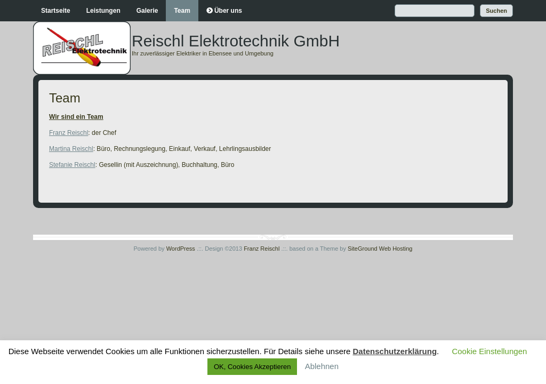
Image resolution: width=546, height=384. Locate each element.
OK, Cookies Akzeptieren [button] (252, 367)
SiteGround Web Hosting (380, 248)
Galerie (147, 10)
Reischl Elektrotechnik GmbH (236, 41)
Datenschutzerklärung (395, 351)
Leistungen (103, 10)
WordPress (180, 248)
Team (182, 10)
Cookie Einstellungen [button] (489, 351)
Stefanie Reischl (72, 165)
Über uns (228, 10)
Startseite (55, 10)
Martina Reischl (71, 149)
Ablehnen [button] (322, 366)
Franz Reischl (68, 133)
